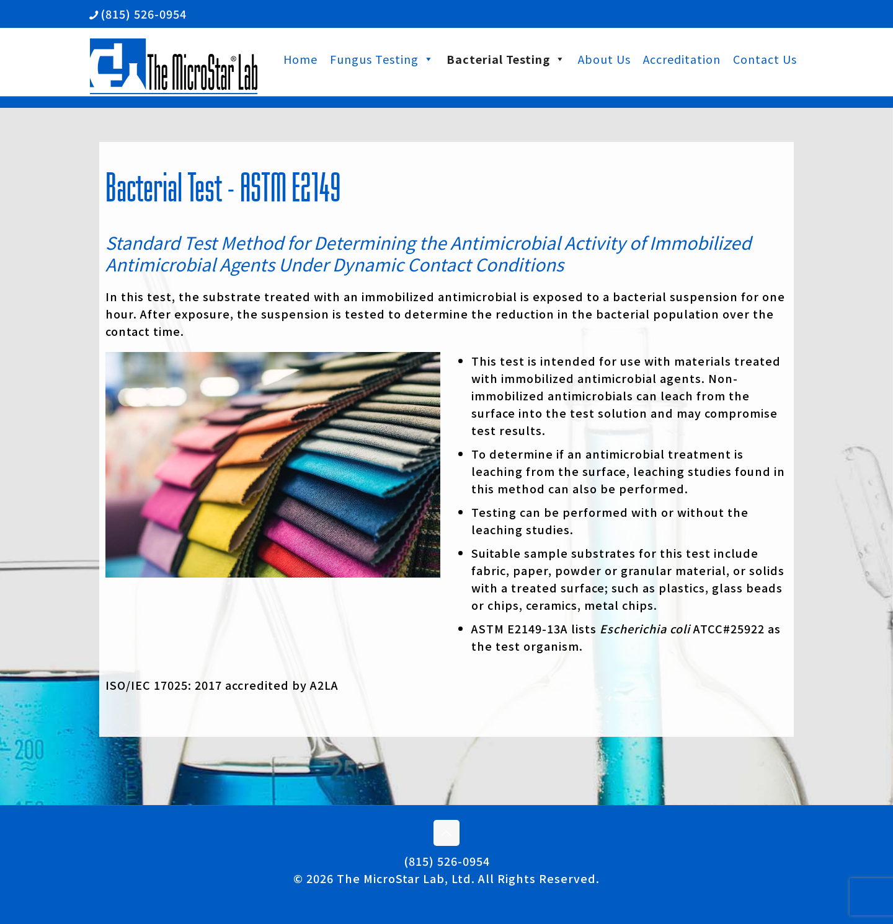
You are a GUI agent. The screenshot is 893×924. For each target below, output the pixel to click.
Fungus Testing (382, 59)
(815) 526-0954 (447, 861)
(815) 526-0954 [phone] (143, 14)
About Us (604, 59)
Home (300, 59)
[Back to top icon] (446, 833)
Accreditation (682, 59)
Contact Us (765, 59)
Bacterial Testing (506, 59)
